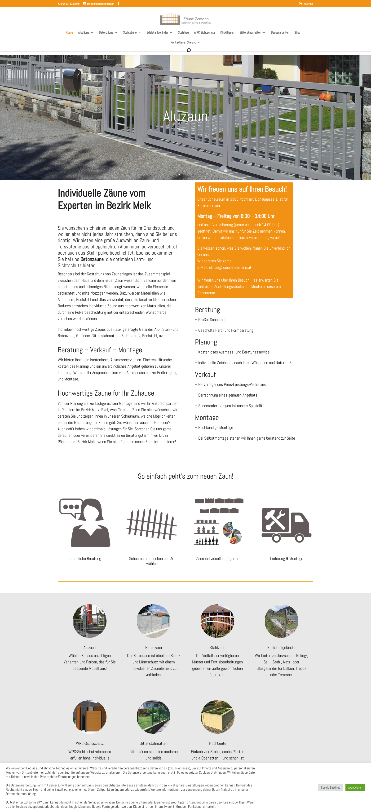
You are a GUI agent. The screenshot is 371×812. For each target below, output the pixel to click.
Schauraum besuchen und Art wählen (152, 561)
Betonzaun (153, 647)
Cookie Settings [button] (330, 788)
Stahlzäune (130, 33)
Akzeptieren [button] (355, 788)
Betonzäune (106, 33)
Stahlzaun (217, 647)
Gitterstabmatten (250, 33)
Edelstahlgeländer (157, 33)
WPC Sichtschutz (204, 33)
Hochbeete (217, 743)
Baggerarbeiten (280, 33)
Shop (297, 33)
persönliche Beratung (84, 558)
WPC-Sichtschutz (90, 743)
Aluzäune (83, 33)
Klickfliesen (227, 33)
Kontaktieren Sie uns (183, 42)
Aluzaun (185, 116)
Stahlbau (183, 33)
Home (69, 33)
